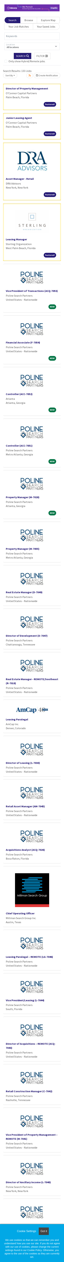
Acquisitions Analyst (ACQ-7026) (25, 849)
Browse (28, 20)
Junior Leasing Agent (19, 118)
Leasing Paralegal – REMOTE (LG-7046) (29, 956)
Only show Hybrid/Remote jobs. (27, 61)
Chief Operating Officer (20, 913)
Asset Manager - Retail (20, 178)
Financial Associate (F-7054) (23, 342)
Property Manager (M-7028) (22, 497)
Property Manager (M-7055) (22, 548)
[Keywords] (32, 36)
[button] (42, 56)
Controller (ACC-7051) (19, 445)
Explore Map (48, 20)
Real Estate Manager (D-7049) (24, 592)
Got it (43, 1231)
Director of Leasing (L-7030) (23, 763)
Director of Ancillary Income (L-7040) (28, 1182)
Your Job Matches (19, 26)
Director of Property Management (27, 88)
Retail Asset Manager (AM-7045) (25, 806)
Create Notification (47, 75)
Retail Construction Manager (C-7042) (29, 1091)
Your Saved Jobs (46, 26)
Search (12, 20)
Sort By (9, 75)
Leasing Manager (16, 239)
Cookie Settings (26, 1231)
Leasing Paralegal (17, 719)
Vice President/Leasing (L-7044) (25, 1000)
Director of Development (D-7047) (27, 635)
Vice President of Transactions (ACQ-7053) (32, 291)
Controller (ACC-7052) (19, 394)
